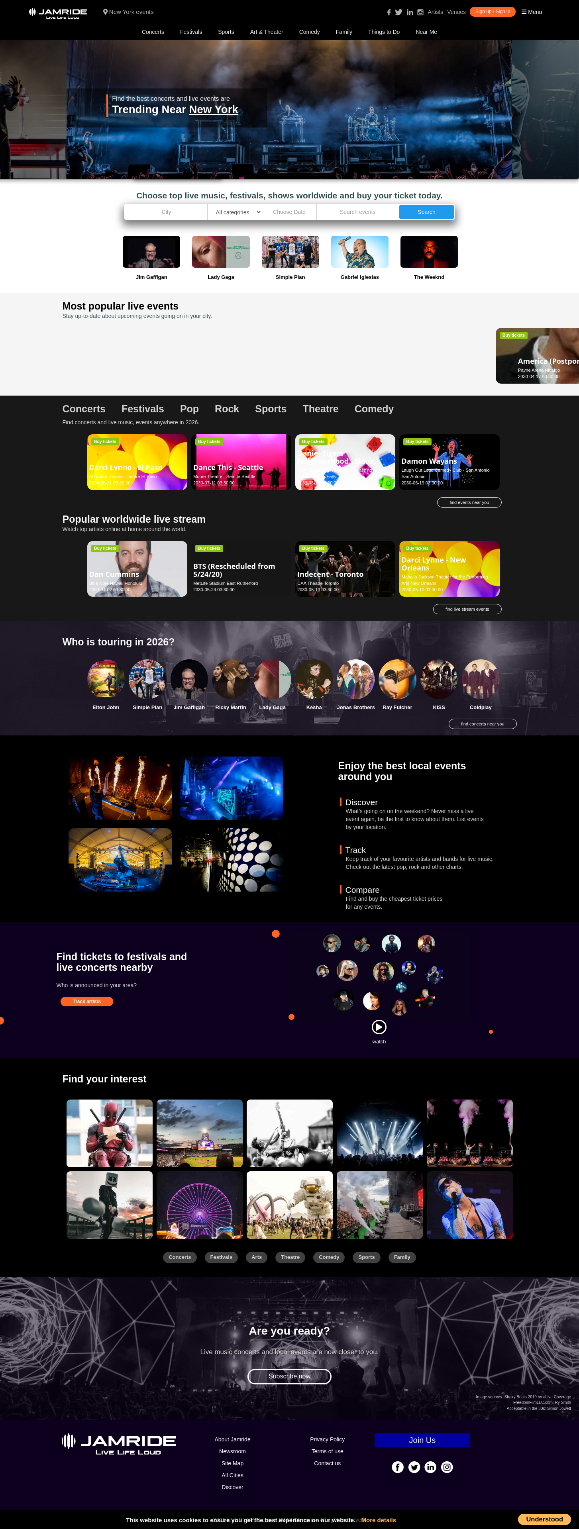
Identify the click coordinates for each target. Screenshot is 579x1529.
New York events (128, 11)
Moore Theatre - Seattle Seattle (224, 476)
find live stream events (467, 609)
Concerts (153, 32)
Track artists (87, 1001)
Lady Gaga (272, 707)
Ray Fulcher (397, 707)
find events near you (469, 502)
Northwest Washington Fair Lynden (436, 370)
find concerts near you (482, 723)
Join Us (422, 1440)
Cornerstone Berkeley (318, 370)
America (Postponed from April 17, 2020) (125, 357)
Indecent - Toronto (330, 574)
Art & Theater (266, 32)
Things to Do (384, 32)
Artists (435, 12)
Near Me (426, 32)
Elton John (105, 707)
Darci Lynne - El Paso (126, 467)
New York (213, 109)
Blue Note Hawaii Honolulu (115, 583)
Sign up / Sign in (492, 11)
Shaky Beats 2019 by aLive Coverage (537, 1397)
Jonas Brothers (356, 707)
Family (344, 32)
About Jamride (232, 1439)
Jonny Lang (317, 361)
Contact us (327, 1463)
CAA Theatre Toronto (318, 583)
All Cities (232, 1475)
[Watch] (379, 1027)
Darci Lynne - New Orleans (433, 563)
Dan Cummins (114, 574)
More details (378, 1520)
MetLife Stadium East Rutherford (225, 583)
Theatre (290, 1257)
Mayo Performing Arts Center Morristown (233, 370)
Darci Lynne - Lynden (438, 361)
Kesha (314, 707)
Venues (456, 12)
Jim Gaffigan (189, 707)
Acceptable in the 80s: (526, 1408)
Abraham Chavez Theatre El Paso (123, 476)
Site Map (232, 1463)
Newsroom (232, 1451)
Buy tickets (105, 335)
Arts (256, 1257)
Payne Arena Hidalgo (110, 370)
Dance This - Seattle (228, 467)
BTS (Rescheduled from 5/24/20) (234, 570)
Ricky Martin (231, 707)
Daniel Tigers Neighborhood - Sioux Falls (335, 461)
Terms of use (327, 1451)
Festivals (191, 32)
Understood (544, 1519)
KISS (439, 707)
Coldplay (481, 707)
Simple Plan (147, 707)
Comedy (309, 32)
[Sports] (200, 1133)
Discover (232, 1487)
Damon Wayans (429, 461)
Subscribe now (289, 1376)
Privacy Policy (327, 1439)
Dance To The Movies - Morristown (232, 357)
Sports (226, 32)
